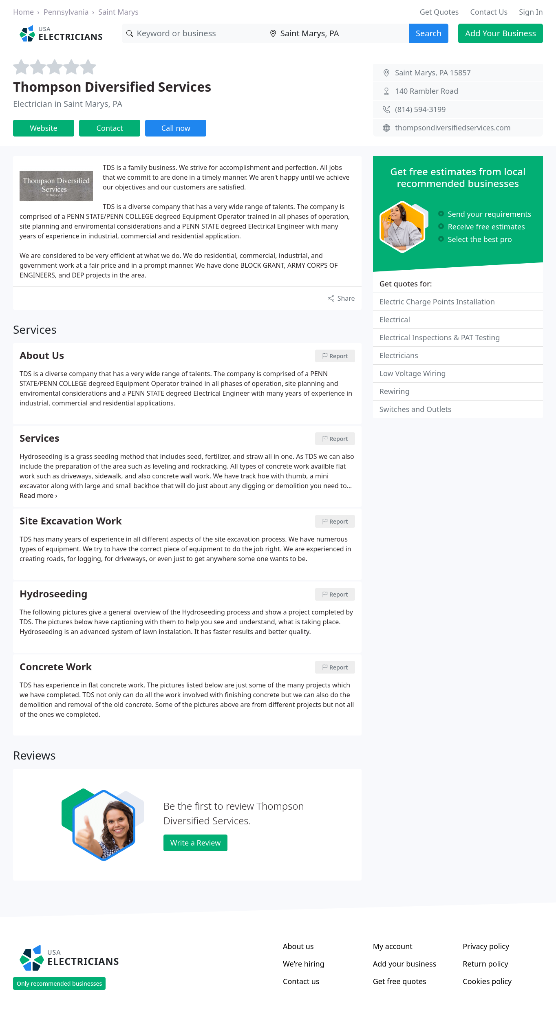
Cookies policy (487, 981)
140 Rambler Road (426, 91)
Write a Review (195, 843)
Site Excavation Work (71, 521)
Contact (110, 128)
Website (43, 128)
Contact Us (489, 12)
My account (393, 946)
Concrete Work (56, 667)
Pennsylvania (66, 12)
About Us (42, 356)
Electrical (394, 319)
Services (40, 438)
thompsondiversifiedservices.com (452, 127)
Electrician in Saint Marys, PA (67, 103)
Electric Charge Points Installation (437, 301)
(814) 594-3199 (420, 109)
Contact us (301, 981)
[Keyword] (193, 33)
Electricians (398, 355)
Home (23, 12)
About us (298, 946)
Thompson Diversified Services (112, 86)
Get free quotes (399, 981)
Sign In (531, 12)
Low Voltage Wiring (412, 373)
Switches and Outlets (415, 409)
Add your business (405, 964)
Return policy (485, 964)
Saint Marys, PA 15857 (433, 72)
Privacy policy (486, 946)
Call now (175, 128)
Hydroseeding (53, 594)
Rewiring (394, 391)
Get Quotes (439, 12)
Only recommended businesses (59, 983)
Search (428, 33)
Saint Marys (118, 12)
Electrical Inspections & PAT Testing (439, 337)
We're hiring (303, 964)
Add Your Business (500, 33)
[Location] (337, 33)
